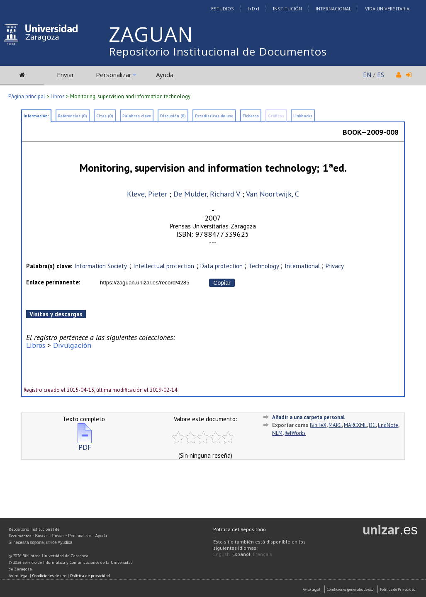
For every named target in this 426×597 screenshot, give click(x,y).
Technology (264, 266)
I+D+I (253, 8)
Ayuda (164, 74)
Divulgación (72, 345)
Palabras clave (136, 116)
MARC (335, 425)
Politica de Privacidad (398, 589)
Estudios (222, 8)
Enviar (65, 74)
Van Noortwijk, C (272, 194)
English (221, 554)
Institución (287, 8)
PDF (85, 444)
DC (372, 425)
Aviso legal (19, 575)
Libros (58, 96)
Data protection (222, 266)
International (303, 266)
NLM (277, 433)
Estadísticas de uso (214, 116)
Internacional (333, 8)
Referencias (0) (72, 116)
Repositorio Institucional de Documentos (218, 51)
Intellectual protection (163, 266)
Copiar (221, 282)
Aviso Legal (311, 589)
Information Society (100, 266)
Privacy (335, 266)
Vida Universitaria (387, 8)
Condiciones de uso (49, 575)
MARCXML (355, 425)
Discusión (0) (173, 116)
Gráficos (276, 116)
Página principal (26, 96)
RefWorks (295, 433)
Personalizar (113, 74)
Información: (36, 116)
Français (262, 554)
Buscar (41, 536)
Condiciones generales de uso (350, 589)
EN (367, 74)
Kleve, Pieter (147, 194)
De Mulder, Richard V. (206, 194)
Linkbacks (302, 116)
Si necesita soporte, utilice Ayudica (41, 542)
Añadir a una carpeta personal (308, 417)
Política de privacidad (90, 575)
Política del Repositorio (239, 529)
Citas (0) (104, 116)
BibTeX (318, 425)
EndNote (388, 425)
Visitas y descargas (56, 314)
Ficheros (251, 116)
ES (380, 74)
